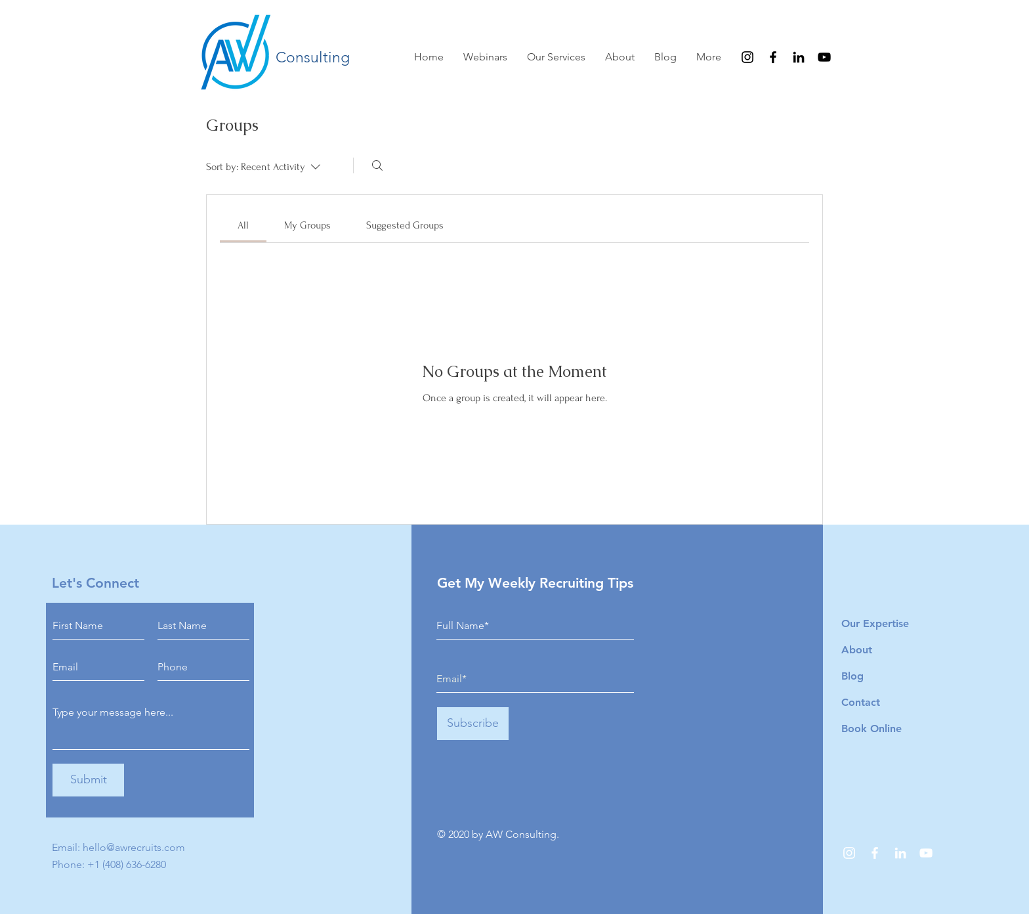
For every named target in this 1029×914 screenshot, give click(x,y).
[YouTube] (824, 57)
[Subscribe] (473, 723)
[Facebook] (773, 57)
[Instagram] (747, 57)
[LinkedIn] (799, 57)
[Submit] (88, 780)
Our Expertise (875, 623)
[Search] (377, 165)
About (856, 649)
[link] (243, 225)
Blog (852, 676)
